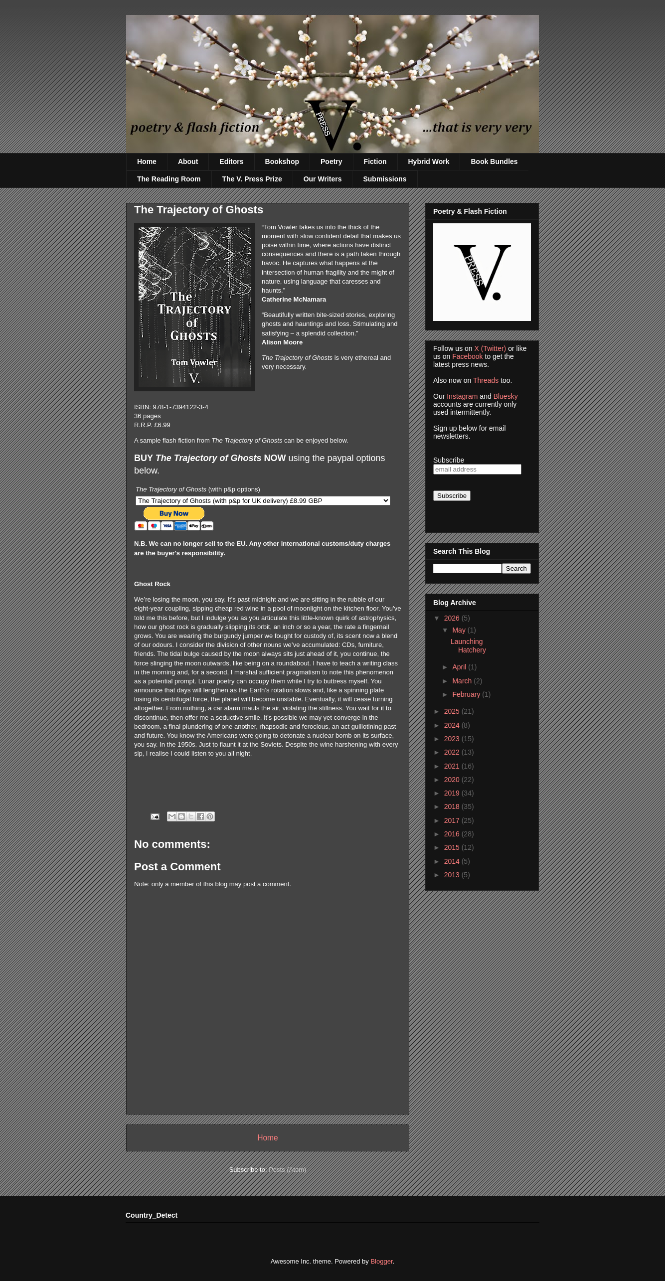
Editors (231, 161)
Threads (486, 380)
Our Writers (323, 179)
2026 (453, 618)
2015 (453, 847)
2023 (453, 739)
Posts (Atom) (287, 1169)
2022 (453, 752)
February (467, 694)
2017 (453, 820)
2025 (453, 711)
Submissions (384, 179)
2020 (453, 780)
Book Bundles (494, 161)
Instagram (462, 396)
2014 (453, 861)
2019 (453, 793)
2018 (453, 806)
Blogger (381, 1261)
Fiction (375, 161)
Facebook (467, 356)
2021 (453, 766)
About (188, 161)
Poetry (331, 161)
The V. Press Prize (252, 179)
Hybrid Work (429, 161)
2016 (453, 834)
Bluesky (506, 396)
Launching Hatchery (468, 646)
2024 (453, 725)
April (460, 667)
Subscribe (448, 460)
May (459, 630)
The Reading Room (169, 179)
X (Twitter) (490, 348)
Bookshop (282, 161)
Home (147, 161)
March (463, 681)
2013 (453, 875)
